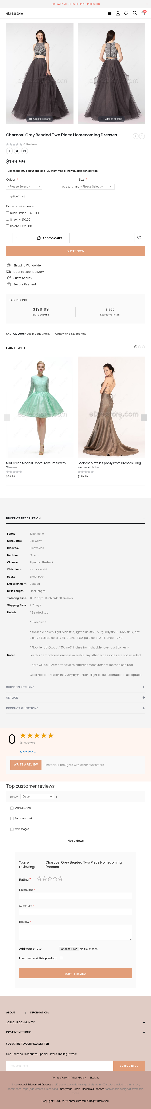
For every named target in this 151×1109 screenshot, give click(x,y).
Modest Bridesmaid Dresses (34, 1084)
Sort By (14, 797)
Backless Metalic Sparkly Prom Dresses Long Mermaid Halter (109, 465)
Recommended (23, 818)
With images (22, 829)
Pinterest (24, 151)
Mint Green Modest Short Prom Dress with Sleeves (36, 465)
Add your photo (30, 949)
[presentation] (144, 417)
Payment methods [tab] (75, 1032)
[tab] (75, 518)
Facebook (9, 151)
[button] (136, 346)
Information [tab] (39, 1012)
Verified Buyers (23, 808)
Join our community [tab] (75, 1022)
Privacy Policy (78, 1077)
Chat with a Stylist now (70, 333)
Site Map (94, 1077)
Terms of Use (59, 1077)
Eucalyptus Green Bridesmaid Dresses (81, 1089)
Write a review (26, 764)
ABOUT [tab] (16, 1012)
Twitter (17, 151)
